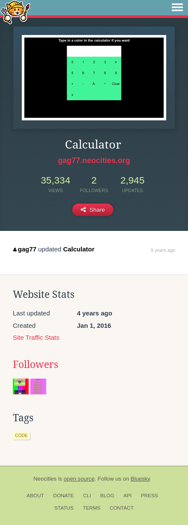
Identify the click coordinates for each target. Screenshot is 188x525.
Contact (122, 508)
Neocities (44, 478)
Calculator (78, 249)
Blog (107, 496)
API (127, 496)
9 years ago (163, 250)
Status (63, 508)
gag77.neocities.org (94, 160)
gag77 (24, 249)
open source (79, 478)
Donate (63, 496)
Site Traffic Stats (36, 337)
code (21, 435)
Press (149, 496)
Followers (35, 364)
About (35, 496)
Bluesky (140, 478)
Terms (91, 508)
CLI (87, 496)
